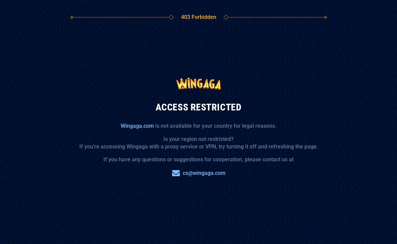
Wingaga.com (137, 126)
